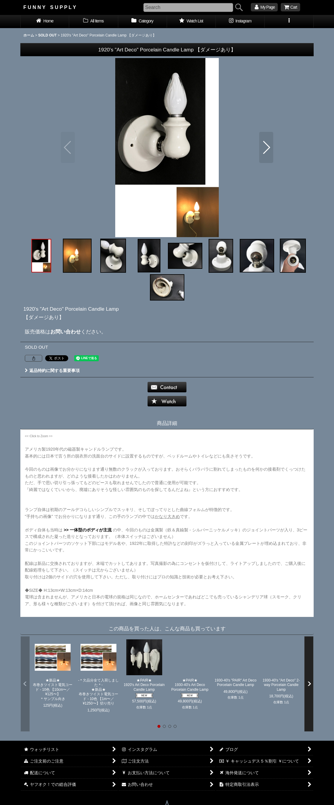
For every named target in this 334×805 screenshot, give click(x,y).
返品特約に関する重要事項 (52, 370)
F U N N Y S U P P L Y (49, 7)
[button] (289, 21)
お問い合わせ (65, 332)
